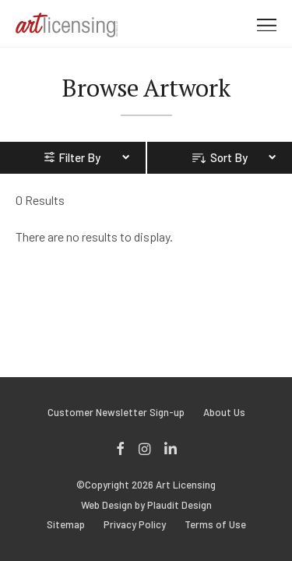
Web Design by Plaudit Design (146, 505)
